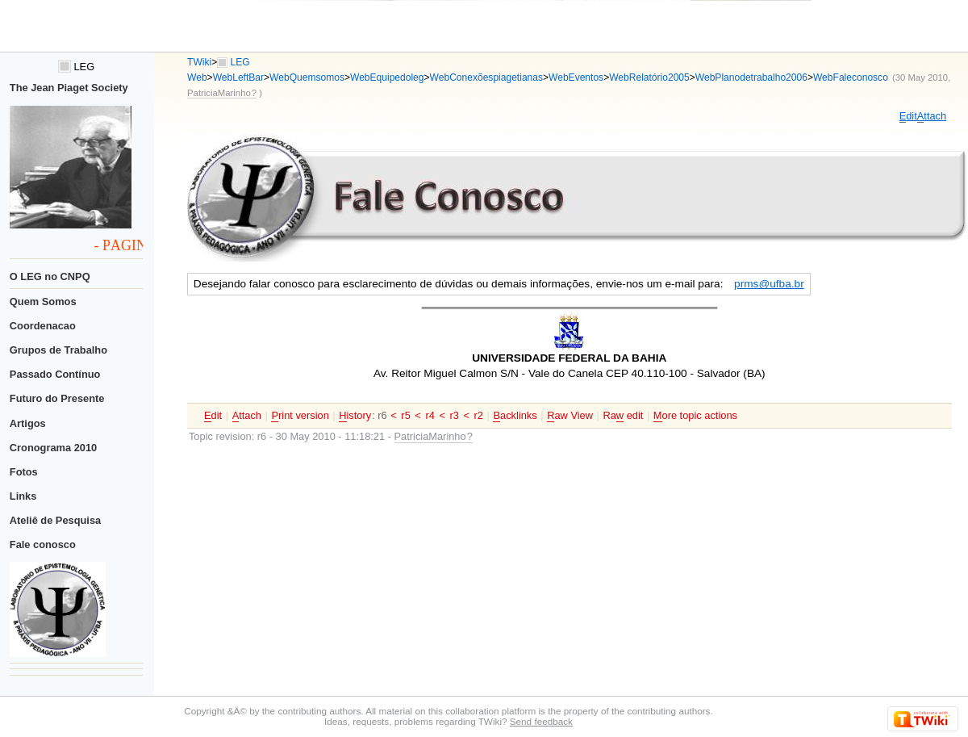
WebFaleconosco (850, 77)
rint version (299, 415)
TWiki (199, 62)
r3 (454, 415)
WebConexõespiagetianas (486, 77)
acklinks (514, 415)
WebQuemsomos (306, 77)
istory (355, 415)
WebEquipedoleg (387, 77)
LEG (76, 67)
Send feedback (541, 721)
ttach (931, 116)
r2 (478, 415)
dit (908, 116)
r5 (405, 415)
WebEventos (576, 77)
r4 (429, 415)
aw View (570, 415)
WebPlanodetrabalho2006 (751, 77)
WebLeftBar (238, 77)
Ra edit (623, 415)
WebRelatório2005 (649, 77)
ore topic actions (695, 415)
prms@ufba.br (769, 284)
